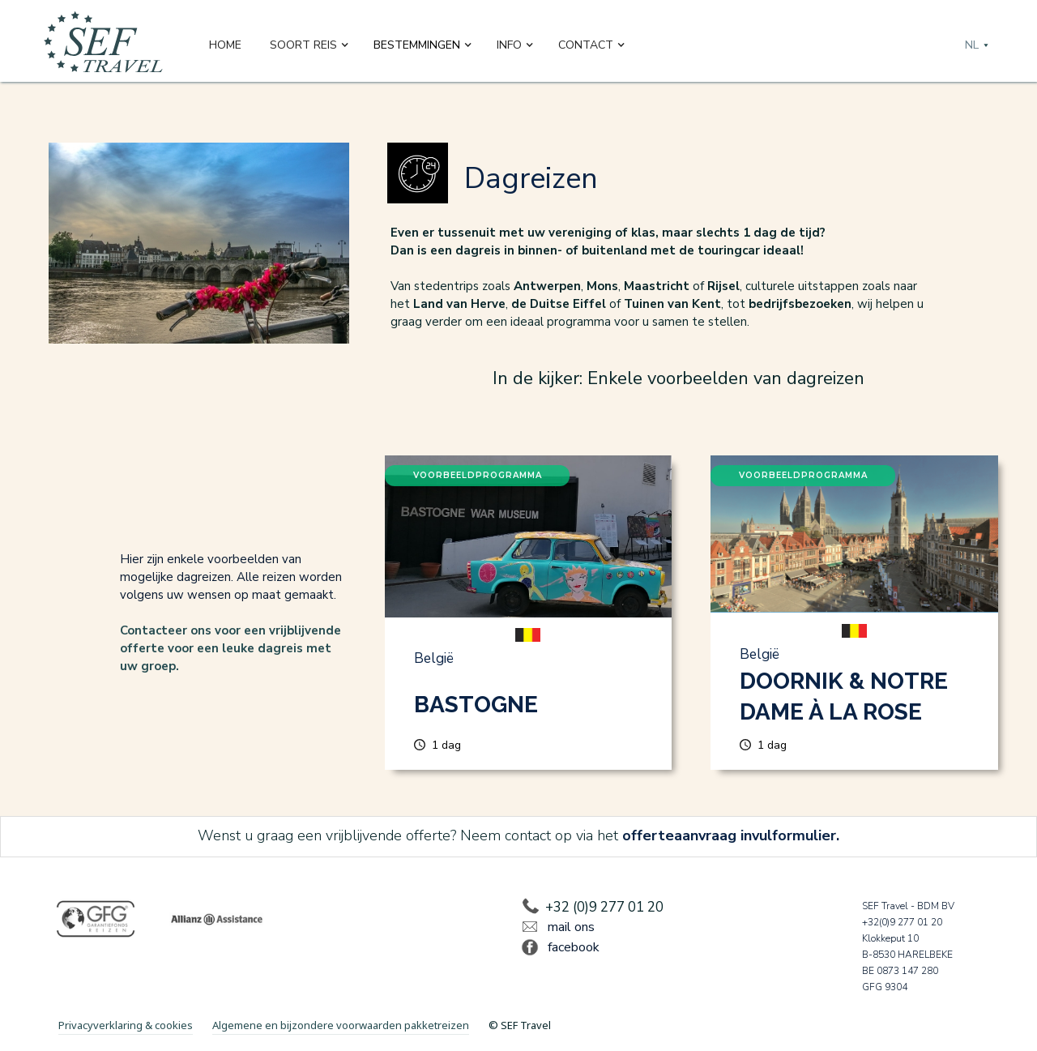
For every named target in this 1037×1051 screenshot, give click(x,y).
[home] (104, 45)
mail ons (571, 927)
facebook (574, 947)
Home (225, 45)
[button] (309, 45)
